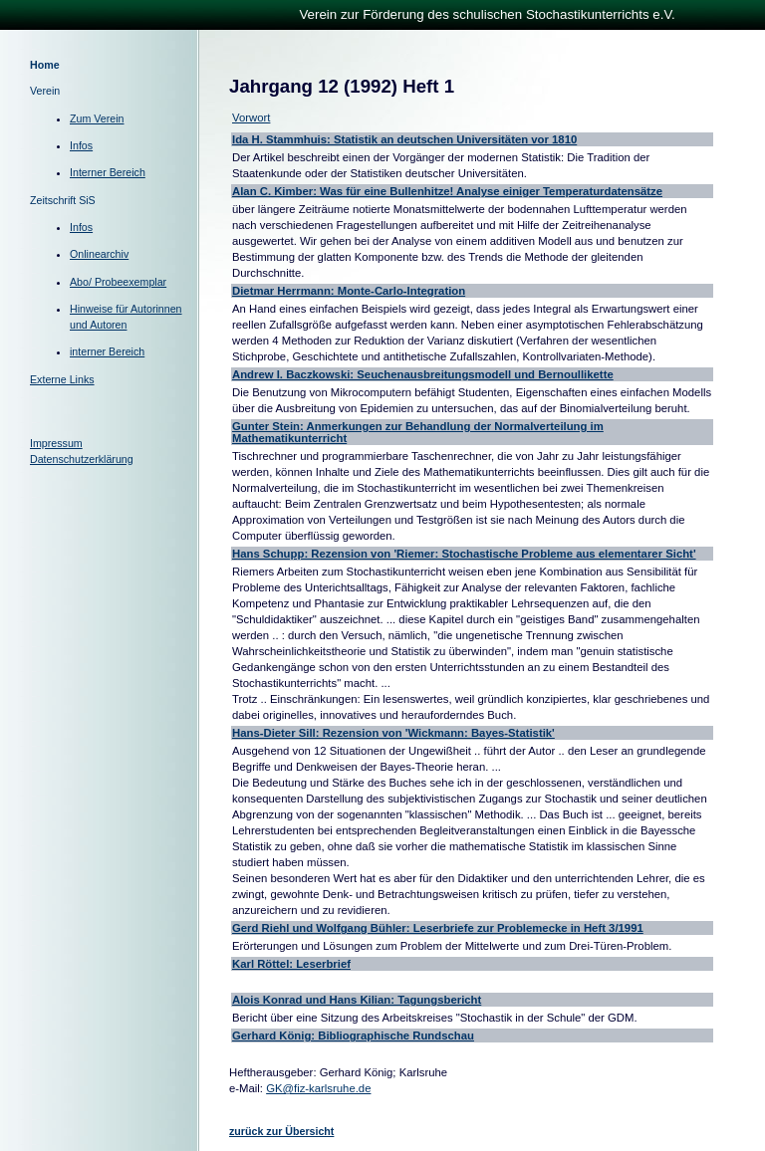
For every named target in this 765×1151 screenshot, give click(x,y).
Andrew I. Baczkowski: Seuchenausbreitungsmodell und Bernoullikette (423, 374)
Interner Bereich (107, 172)
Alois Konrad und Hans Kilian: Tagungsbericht (356, 1000)
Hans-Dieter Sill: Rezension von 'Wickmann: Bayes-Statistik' (393, 733)
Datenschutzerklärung (81, 459)
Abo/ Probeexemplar (118, 282)
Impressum (56, 443)
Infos (81, 145)
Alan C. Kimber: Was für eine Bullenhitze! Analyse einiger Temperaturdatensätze (447, 191)
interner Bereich (107, 351)
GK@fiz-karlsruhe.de (318, 1088)
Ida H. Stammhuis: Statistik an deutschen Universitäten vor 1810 (404, 139)
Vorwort (251, 117)
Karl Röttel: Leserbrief (291, 964)
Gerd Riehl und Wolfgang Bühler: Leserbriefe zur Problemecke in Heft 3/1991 (437, 928)
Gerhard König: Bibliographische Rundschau (353, 1035)
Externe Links (62, 379)
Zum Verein (97, 118)
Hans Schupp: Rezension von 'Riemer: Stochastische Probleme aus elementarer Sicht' (464, 554)
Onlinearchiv (99, 254)
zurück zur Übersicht (281, 1131)
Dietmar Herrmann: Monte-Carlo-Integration (348, 291)
